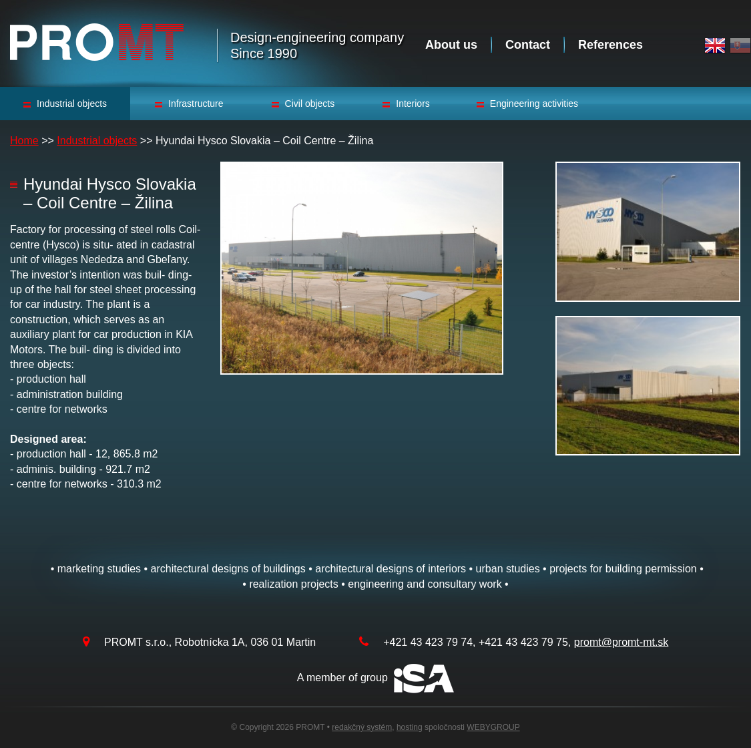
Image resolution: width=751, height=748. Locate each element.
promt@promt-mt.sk (621, 642)
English (715, 45)
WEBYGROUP (493, 727)
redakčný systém (362, 727)
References (610, 44)
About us (451, 44)
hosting (410, 727)
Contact (527, 44)
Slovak (740, 45)
